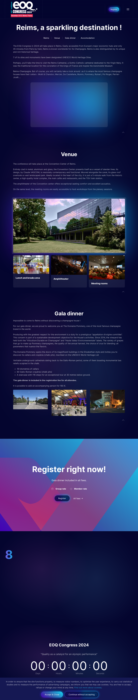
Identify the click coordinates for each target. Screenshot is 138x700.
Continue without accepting (82, 694)
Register (114, 9)
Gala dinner (70, 38)
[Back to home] (24, 9)
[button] (128, 9)
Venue (57, 38)
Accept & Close (52, 694)
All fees (76, 498)
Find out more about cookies (87, 687)
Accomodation (88, 38)
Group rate (61, 489)
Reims (46, 38)
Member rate (80, 489)
